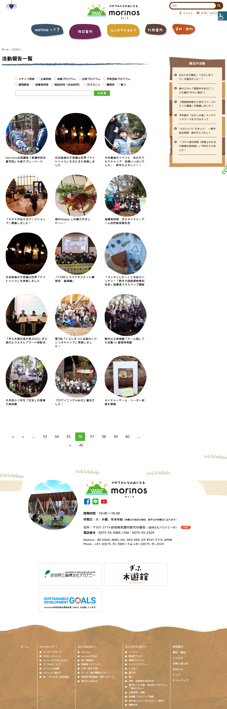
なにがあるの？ (87, 614)
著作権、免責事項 (80, 685)
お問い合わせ (180, 631)
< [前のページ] (23, 436)
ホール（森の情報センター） (96, 640)
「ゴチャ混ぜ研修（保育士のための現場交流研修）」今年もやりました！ (197, 146)
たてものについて (52, 632)
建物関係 (22, 84)
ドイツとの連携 (51, 636)
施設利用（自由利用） (66, 84)
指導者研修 (40, 84)
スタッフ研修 (24, 79)
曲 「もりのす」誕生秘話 (56, 644)
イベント (133, 619)
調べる (132, 640)
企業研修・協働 (137, 660)
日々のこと (92, 84)
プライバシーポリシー (144, 685)
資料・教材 (179, 620)
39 (115, 436)
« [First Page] (13, 436)
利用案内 (177, 614)
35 (68, 436)
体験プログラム (65, 79)
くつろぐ (133, 636)
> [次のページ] (70, 445)
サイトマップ (180, 648)
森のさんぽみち (89, 648)
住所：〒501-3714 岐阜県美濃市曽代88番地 (130, 527)
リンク (176, 642)
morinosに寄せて (52, 640)
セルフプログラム (138, 632)
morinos (85, 619)
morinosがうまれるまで (55, 627)
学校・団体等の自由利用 (141, 648)
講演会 (109, 84)
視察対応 (133, 672)
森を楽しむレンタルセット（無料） (147, 668)
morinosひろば (89, 623)
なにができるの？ (135, 614)
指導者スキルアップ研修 (141, 664)
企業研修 (44, 79)
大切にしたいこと (52, 623)
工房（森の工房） (90, 636)
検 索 (102, 93)
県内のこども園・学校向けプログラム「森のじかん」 (148, 654)
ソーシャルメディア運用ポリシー (111, 685)
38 (104, 436)
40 (127, 436)
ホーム (5, 49)
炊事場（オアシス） (91, 632)
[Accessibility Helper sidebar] (222, 16)
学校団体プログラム (117, 79)
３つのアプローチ (52, 619)
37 (92, 436)
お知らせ (177, 637)
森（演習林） (88, 627)
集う (121, 84)
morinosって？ (49, 614)
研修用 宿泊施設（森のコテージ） (98, 644)
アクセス (177, 625)
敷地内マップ (135, 623)
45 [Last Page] (81, 445)
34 (57, 436)
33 (45, 436)
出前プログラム (89, 79)
